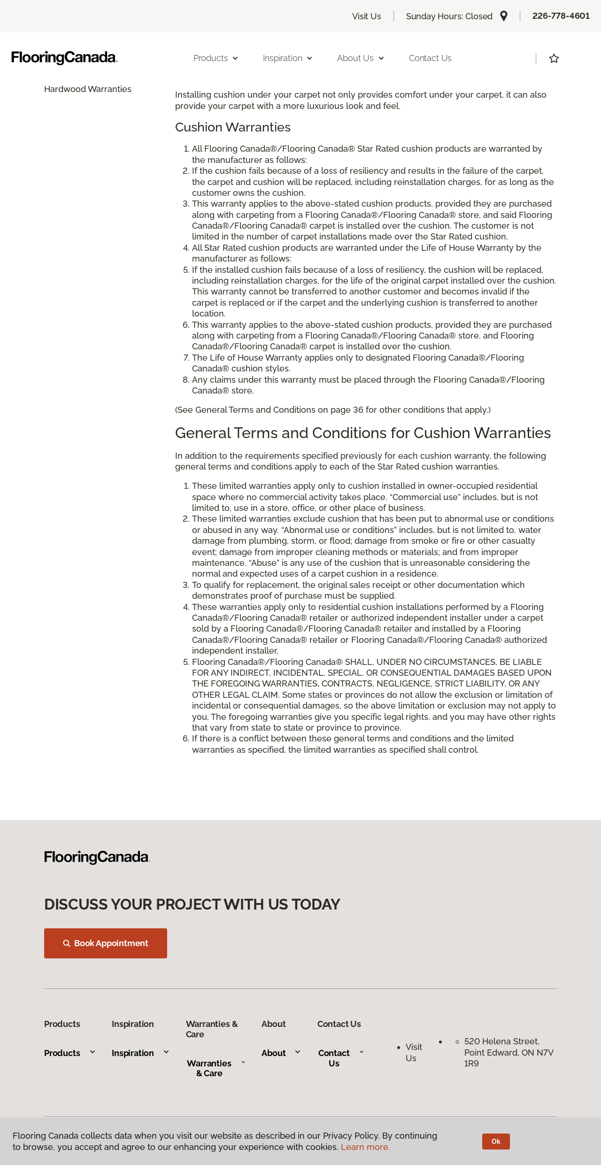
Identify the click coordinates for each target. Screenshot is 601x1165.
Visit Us (366, 16)
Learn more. (365, 1147)
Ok (496, 1141)
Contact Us (430, 58)
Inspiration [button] (288, 58)
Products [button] (216, 58)
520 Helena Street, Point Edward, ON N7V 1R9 (508, 1052)
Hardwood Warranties (87, 89)
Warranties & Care (216, 1068)
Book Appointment (105, 943)
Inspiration (141, 1053)
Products (70, 1053)
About (281, 1053)
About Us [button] (361, 58)
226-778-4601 (561, 16)
